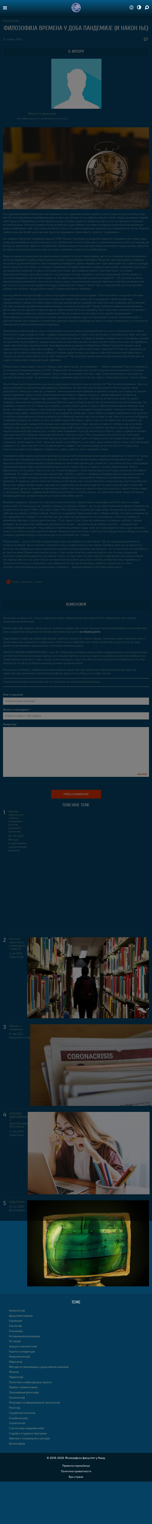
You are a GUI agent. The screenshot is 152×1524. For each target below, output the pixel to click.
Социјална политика (22, 1412)
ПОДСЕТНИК (17, 1202)
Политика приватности (76, 1471)
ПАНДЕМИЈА (26, 581)
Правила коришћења (76, 1465)
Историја (15, 1341)
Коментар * (10, 724)
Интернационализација (24, 1336)
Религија (14, 1407)
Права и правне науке (23, 1387)
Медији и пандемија (16, 1027)
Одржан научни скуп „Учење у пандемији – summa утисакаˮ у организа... (16, 821)
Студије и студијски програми (28, 1433)
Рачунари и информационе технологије (34, 1402)
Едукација (15, 1320)
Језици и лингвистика (23, 1346)
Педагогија (16, 957)
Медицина (15, 1361)
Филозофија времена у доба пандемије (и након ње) (76, 28)
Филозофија (17, 1210)
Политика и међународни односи (30, 1382)
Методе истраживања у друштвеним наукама (17, 845)
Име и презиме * (14, 694)
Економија (16, 1331)
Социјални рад (18, 1418)
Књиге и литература (22, 1351)
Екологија (15, 1325)
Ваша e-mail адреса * (17, 709)
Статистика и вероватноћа (26, 1428)
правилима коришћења (85, 681)
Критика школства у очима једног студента (17, 943)
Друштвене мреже (21, 1315)
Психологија (11, 20)
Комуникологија (19, 1037)
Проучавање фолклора (24, 1392)
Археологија (17, 1310)
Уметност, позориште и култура (29, 1438)
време (15, 581)
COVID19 (38, 581)
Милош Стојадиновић (42, 113)
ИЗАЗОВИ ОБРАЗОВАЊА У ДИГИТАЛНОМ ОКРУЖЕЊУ (18, 1120)
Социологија (17, 1423)
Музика (14, 1371)
